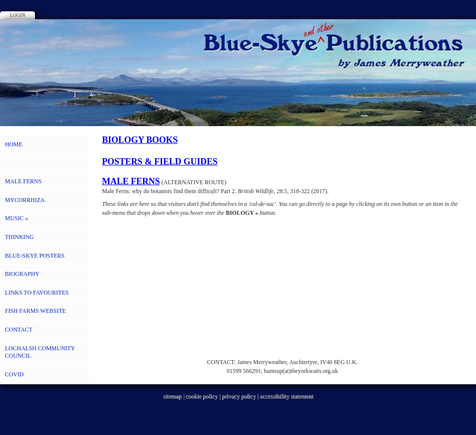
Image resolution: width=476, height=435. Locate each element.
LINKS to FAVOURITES (36, 292)
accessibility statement (286, 396)
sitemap (172, 396)
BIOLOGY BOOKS (140, 140)
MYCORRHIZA (25, 200)
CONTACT (19, 329)
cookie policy (201, 396)
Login (17, 15)
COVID (14, 374)
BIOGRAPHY (22, 273)
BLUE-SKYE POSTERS (35, 255)
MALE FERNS (23, 181)
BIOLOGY (20, 163)
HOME (13, 144)
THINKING (19, 237)
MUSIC (16, 218)
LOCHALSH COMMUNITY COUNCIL (40, 352)
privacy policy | (241, 396)
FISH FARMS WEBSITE (35, 310)
